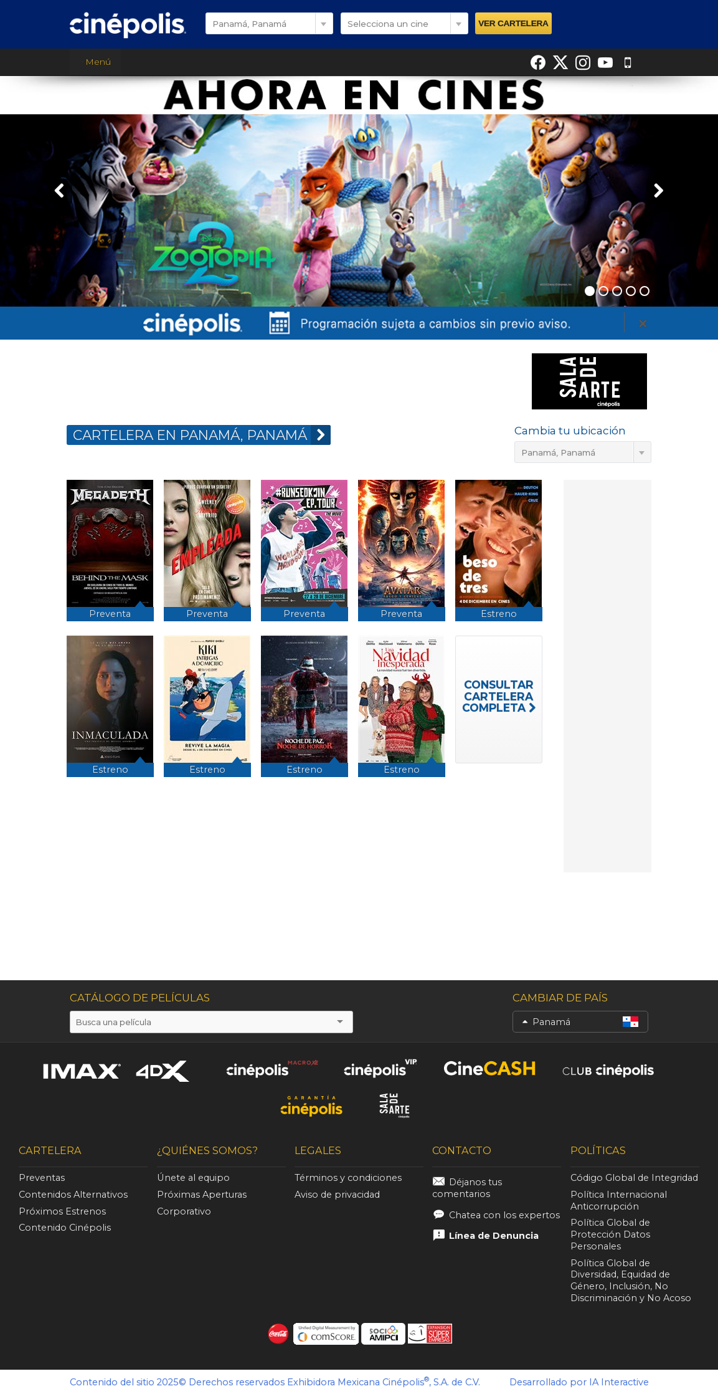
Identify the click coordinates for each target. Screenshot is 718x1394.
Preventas (42, 1177)
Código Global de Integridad (634, 1177)
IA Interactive (619, 1382)
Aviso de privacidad (337, 1194)
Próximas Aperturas (202, 1194)
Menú (95, 62)
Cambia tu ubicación (570, 430)
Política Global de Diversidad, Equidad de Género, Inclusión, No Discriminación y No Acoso (630, 1281)
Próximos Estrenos (62, 1211)
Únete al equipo (193, 1177)
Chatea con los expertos (504, 1215)
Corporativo (184, 1211)
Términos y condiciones (348, 1177)
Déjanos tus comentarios (467, 1188)
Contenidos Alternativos (73, 1194)
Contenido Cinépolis (65, 1227)
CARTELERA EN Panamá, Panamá (202, 435)
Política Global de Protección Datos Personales (610, 1234)
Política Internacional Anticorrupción (618, 1200)
